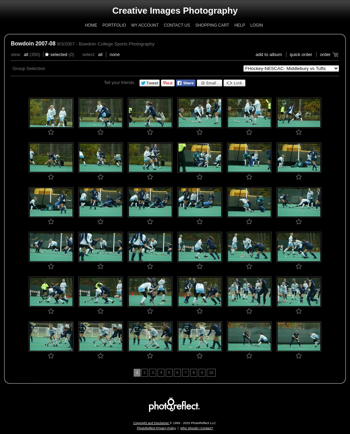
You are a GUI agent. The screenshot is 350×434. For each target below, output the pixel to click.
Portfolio (114, 25)
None (115, 54)
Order (325, 54)
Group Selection (29, 68)
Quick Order (301, 54)
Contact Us (177, 25)
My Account (145, 25)
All (26, 54)
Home (91, 25)
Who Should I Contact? (196, 428)
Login (256, 25)
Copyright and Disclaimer (151, 423)
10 (211, 372)
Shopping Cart (212, 25)
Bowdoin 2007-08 (33, 43)
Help (239, 25)
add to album (269, 54)
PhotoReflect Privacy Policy (156, 428)
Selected (58, 54)
